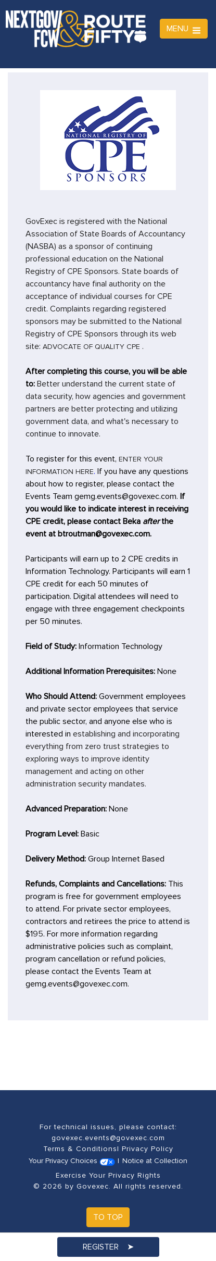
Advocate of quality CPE (91, 346)
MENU (184, 28)
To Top (108, 1217)
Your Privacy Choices (72, 1160)
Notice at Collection (154, 1160)
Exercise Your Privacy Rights (108, 1175)
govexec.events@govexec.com (108, 1137)
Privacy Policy (147, 1148)
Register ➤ (108, 1247)
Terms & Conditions (80, 1148)
